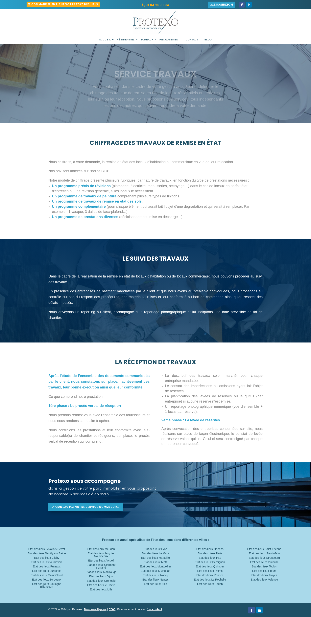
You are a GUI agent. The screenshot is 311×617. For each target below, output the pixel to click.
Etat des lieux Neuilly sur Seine (47, 553)
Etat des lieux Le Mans (155, 553)
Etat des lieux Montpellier (155, 566)
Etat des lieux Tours (264, 570)
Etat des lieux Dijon (101, 576)
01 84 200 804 (157, 5)
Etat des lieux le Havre (101, 585)
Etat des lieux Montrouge (101, 572)
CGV (112, 609)
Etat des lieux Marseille (155, 557)
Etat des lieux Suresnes (46, 570)
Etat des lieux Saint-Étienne (264, 549)
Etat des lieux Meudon (101, 549)
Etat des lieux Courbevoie (47, 562)
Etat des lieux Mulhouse (155, 570)
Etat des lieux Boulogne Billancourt (46, 585)
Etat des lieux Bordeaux (46, 579)
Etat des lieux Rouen (210, 584)
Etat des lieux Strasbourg (264, 557)
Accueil (105, 39)
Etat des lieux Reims (210, 570)
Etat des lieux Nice (155, 584)
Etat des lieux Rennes (209, 575)
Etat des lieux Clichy (46, 557)
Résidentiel (126, 39)
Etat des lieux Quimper (210, 566)
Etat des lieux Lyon (155, 549)
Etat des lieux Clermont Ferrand (101, 566)
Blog (208, 39)
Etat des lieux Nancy (155, 575)
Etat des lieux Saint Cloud (46, 575)
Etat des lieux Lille (101, 589)
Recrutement (169, 39)
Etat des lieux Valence (264, 579)
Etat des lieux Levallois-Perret (46, 549)
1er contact (154, 609)
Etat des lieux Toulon (264, 566)
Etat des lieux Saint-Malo (264, 553)
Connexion (223, 5)
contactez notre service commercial (87, 507)
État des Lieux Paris (210, 553)
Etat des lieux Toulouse (264, 562)
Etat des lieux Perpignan (210, 562)
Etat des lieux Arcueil (101, 560)
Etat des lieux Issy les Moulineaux (101, 555)
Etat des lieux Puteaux (46, 566)
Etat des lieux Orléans (210, 549)
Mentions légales (95, 609)
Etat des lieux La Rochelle (210, 579)
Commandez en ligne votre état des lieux (64, 4)
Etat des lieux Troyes (264, 575)
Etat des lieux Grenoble (101, 580)
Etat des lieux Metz (155, 562)
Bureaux (147, 39)
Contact (192, 39)
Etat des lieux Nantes (155, 579)
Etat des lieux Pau (210, 557)
